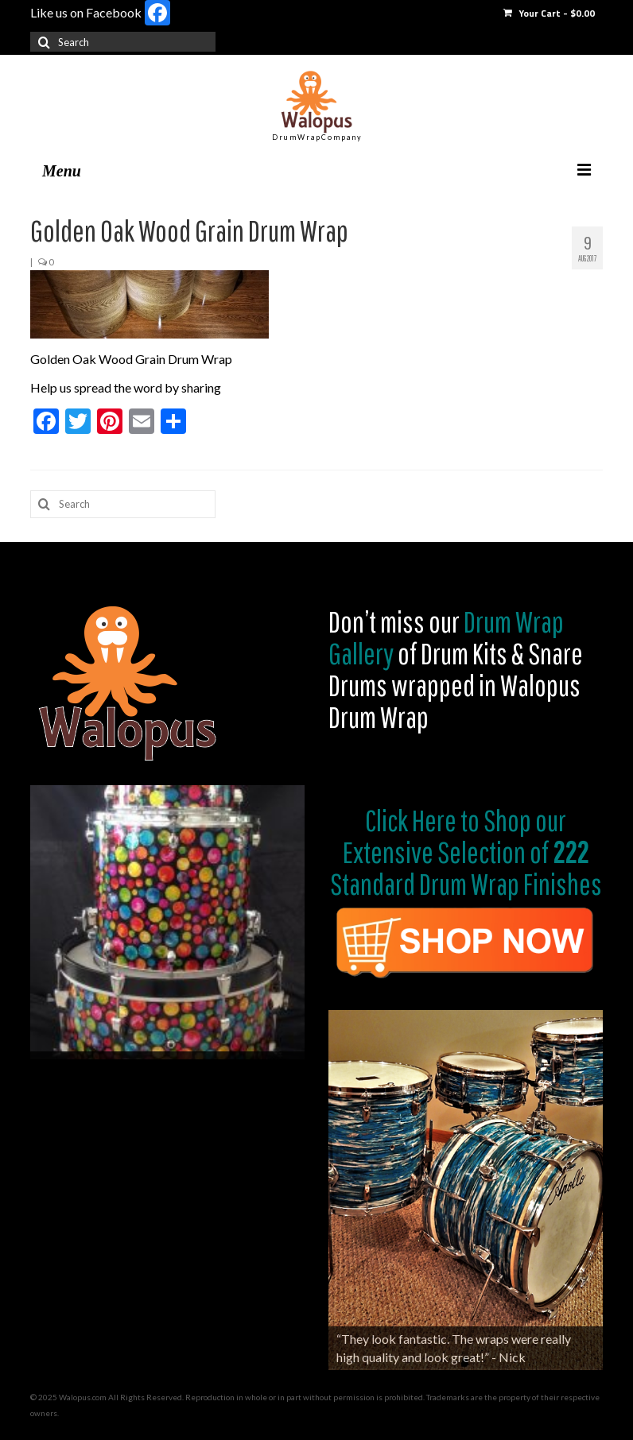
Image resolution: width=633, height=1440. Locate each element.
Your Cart (549, 13)
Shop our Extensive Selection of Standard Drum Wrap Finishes (466, 852)
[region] (167, 922)
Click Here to (422, 820)
